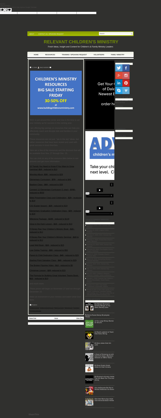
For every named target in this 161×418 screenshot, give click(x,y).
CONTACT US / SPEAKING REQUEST (51, 34)
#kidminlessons (68, 308)
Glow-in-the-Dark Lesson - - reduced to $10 (51, 224)
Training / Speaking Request (74, 55)
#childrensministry (34, 308)
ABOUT (31, 34)
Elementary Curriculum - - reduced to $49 (51, 179)
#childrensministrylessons (47, 308)
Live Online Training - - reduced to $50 (49, 250)
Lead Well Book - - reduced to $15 (47, 245)
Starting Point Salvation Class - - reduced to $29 (53, 260)
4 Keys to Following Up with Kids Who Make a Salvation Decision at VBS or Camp (104, 355)
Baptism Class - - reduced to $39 (46, 185)
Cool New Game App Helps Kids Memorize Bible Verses (104, 399)
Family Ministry (117, 55)
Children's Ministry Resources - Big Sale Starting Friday (53, 63)
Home (36, 55)
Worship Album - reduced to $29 (46, 174)
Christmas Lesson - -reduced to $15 (48, 270)
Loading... (118, 132)
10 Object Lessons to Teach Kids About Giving (104, 332)
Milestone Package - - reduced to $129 (49, 219)
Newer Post (32, 318)
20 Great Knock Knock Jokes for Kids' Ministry (102, 366)
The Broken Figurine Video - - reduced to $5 (51, 265)
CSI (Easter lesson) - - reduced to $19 (48, 206)
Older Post (79, 318)
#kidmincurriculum (59, 308)
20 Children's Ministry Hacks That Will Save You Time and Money (104, 378)
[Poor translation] (8, 10)
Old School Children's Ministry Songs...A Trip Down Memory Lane (102, 305)
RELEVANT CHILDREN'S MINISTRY (81, 41)
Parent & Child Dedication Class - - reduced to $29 (54, 255)
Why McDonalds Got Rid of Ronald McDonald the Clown (104, 388)
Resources (50, 55)
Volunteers (99, 55)
